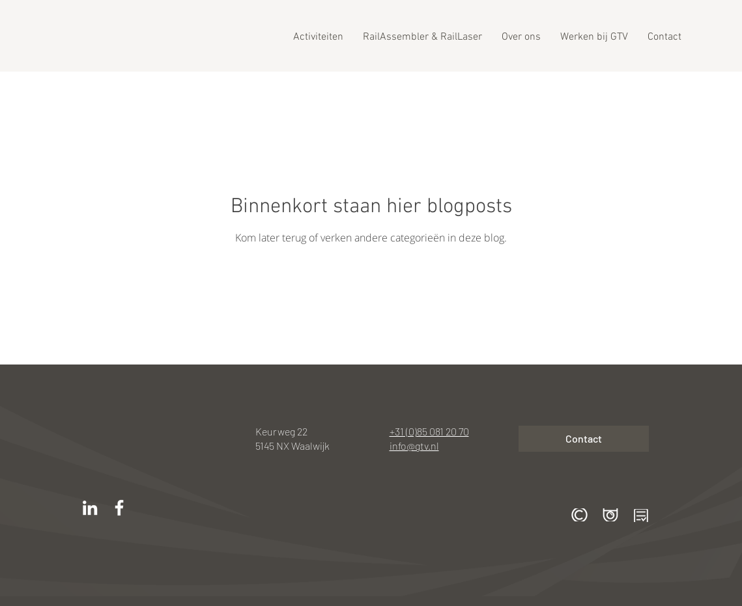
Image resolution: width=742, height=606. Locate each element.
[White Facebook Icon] (119, 507)
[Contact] (584, 439)
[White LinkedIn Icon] (89, 507)
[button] (579, 514)
